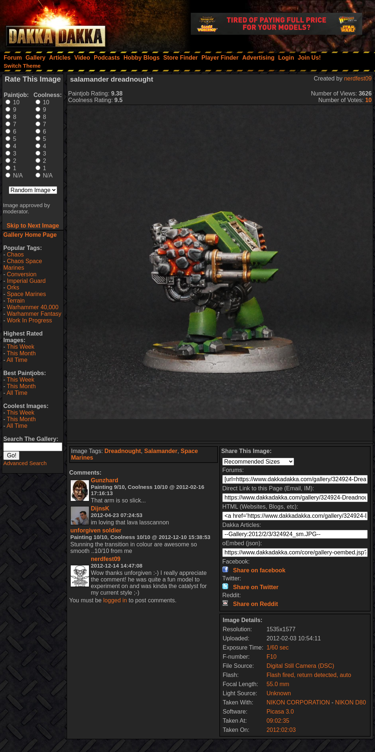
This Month (21, 353)
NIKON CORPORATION (298, 702)
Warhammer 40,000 (33, 307)
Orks (13, 287)
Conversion (22, 274)
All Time (17, 360)
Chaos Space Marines (22, 264)
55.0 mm (278, 684)
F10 (272, 657)
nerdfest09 (358, 78)
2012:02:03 (281, 730)
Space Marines (26, 294)
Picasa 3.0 (280, 711)
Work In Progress (29, 320)
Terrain (16, 301)
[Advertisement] (220, 430)
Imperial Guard (26, 281)
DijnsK (100, 508)
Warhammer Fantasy (34, 314)
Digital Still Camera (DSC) (300, 666)
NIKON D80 (350, 702)
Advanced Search (25, 463)
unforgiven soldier (96, 530)
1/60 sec (278, 647)
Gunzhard (104, 480)
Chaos (15, 254)
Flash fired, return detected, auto (309, 675)
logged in (115, 600)
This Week (20, 347)
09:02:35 (278, 721)
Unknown (279, 693)
